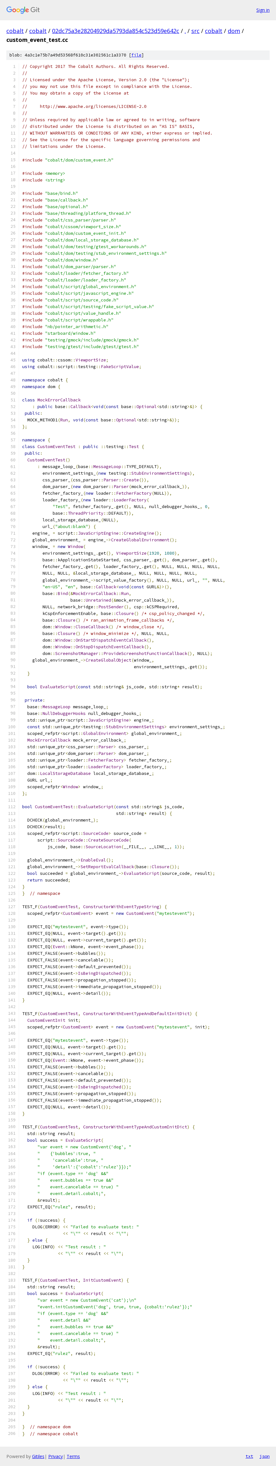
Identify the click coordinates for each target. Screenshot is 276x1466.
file (136, 55)
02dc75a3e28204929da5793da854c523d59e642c (115, 31)
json (265, 1456)
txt (249, 1456)
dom (234, 31)
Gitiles (38, 1456)
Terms (73, 1456)
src (195, 31)
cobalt (15, 31)
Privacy (55, 1456)
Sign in (263, 10)
